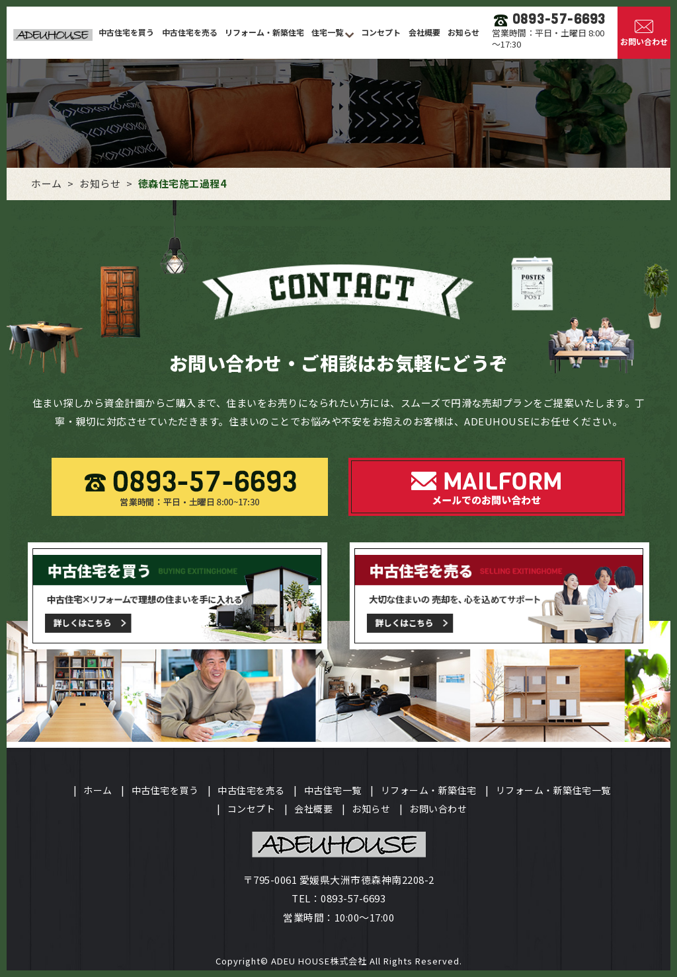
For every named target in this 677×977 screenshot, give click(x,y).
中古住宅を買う (126, 32)
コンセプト (381, 32)
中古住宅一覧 (333, 790)
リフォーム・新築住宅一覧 (553, 790)
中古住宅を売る (190, 32)
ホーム (97, 790)
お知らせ (463, 32)
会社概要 (424, 32)
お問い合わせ (438, 808)
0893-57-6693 (353, 898)
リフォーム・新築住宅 (264, 32)
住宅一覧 (328, 32)
